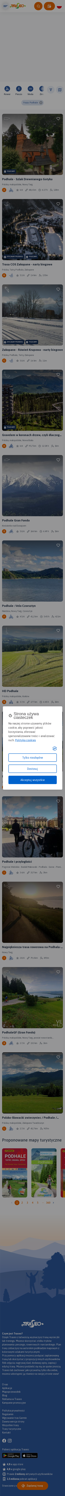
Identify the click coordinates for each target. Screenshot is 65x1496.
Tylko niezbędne (32, 757)
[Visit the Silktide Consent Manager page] (55, 748)
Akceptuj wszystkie (32, 779)
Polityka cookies (25, 740)
